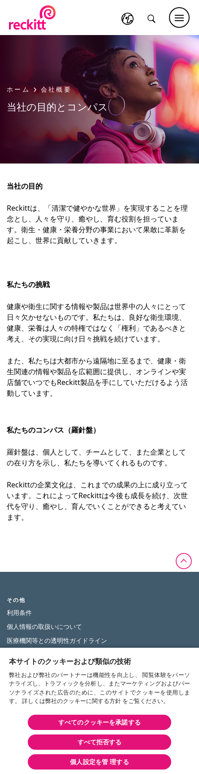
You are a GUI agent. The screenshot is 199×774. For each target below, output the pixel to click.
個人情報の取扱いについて (44, 626)
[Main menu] (179, 17)
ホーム (22, 89)
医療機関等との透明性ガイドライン (57, 640)
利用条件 (19, 612)
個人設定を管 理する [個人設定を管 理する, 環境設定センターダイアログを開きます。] (99, 761)
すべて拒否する (100, 742)
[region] (99, 710)
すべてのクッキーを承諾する (99, 722)
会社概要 (56, 89)
